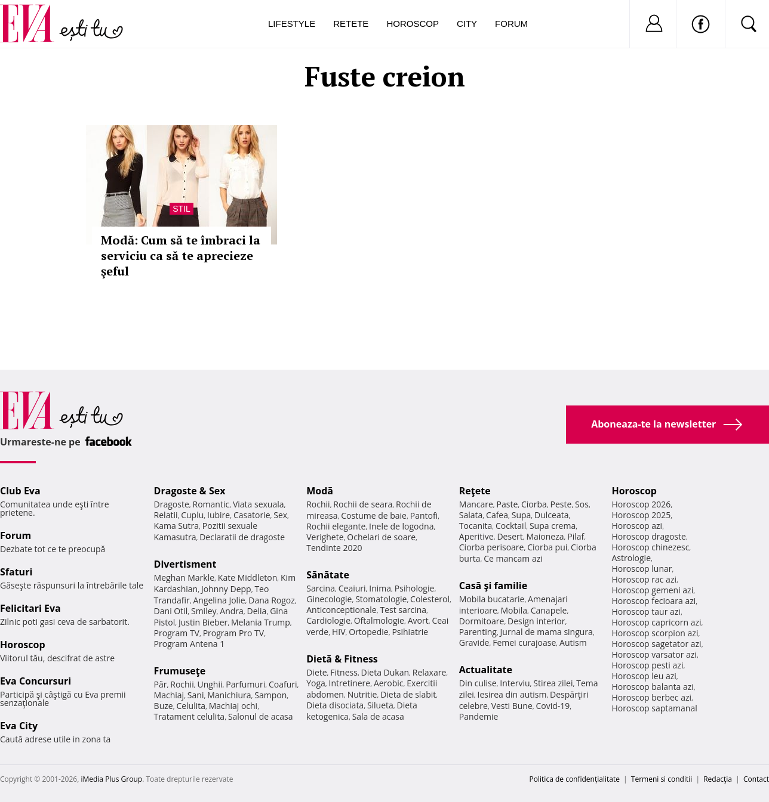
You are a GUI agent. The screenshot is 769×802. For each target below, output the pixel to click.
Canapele (549, 610)
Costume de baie (374, 515)
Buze (163, 705)
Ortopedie (368, 631)
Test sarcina (403, 609)
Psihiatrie (410, 631)
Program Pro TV (233, 633)
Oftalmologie (379, 620)
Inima (380, 588)
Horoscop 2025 (640, 515)
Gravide (474, 642)
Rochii (181, 684)
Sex (280, 515)
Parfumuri (245, 684)
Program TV (176, 633)
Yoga (315, 683)
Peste (561, 504)
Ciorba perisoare (491, 547)
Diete (316, 672)
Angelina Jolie (219, 600)
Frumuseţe (180, 670)
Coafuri (283, 684)
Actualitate (485, 669)
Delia (257, 611)
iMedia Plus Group (111, 779)
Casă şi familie (493, 585)
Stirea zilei (553, 683)
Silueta (380, 705)
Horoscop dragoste (648, 536)
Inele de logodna (401, 526)
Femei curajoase (524, 642)
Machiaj (169, 695)
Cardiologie (328, 620)
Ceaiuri (352, 588)
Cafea (497, 515)
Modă (319, 490)
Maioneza (545, 536)
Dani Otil (171, 611)
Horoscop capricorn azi (656, 622)
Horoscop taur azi (645, 611)
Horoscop (412, 23)
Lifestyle (291, 23)
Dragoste (171, 504)
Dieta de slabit (408, 694)
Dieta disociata (335, 705)
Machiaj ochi (233, 705)
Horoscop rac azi (643, 579)
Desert (509, 536)
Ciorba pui (547, 547)
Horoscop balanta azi (652, 686)
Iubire (218, 515)
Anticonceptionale (341, 609)
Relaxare (430, 672)
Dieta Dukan (385, 672)
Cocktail (511, 525)
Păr (160, 684)
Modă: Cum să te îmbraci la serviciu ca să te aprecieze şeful (180, 255)
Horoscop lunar (641, 568)
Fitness (344, 672)
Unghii (209, 684)
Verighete (324, 537)
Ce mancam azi (513, 558)
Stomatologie (381, 599)
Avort (418, 620)
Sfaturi (16, 571)
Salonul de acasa (260, 716)
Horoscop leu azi (643, 676)
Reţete (475, 490)
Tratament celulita (189, 716)
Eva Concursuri (35, 681)
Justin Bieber (203, 622)
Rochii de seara (362, 504)
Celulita (190, 705)
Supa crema (553, 525)
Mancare (476, 504)
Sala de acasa (378, 716)
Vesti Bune (512, 705)
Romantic (211, 504)
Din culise (478, 683)
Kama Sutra (176, 525)
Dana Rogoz (271, 600)
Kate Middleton (248, 577)
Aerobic (389, 683)
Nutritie (362, 694)
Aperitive (476, 536)
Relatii (166, 515)
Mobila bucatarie (492, 599)
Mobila (514, 610)
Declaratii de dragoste (242, 537)
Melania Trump (260, 622)
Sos (582, 504)
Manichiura (229, 695)
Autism (573, 642)
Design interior (536, 621)
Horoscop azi (636, 525)
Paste (507, 504)
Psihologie (415, 588)
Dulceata (551, 515)
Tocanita (476, 525)
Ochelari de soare (381, 537)
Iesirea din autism (512, 694)
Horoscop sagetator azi (656, 643)
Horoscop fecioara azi (653, 600)
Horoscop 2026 (640, 504)
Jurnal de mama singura (546, 631)
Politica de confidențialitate (575, 779)
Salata (471, 515)
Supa (521, 515)
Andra (232, 611)
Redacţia (717, 779)
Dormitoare (482, 621)
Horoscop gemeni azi (652, 590)
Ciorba (534, 504)
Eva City (19, 725)
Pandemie (479, 716)
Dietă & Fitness (342, 658)
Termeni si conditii (662, 779)
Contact (756, 779)
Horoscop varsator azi (653, 654)
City (467, 23)
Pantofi (424, 515)
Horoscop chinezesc (650, 547)
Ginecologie (329, 599)
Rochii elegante (335, 526)
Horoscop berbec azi (651, 697)
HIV (339, 631)
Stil (181, 208)
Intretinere (350, 683)
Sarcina (320, 588)
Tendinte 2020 (334, 547)
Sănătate (327, 574)
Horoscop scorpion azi (654, 633)
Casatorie (251, 515)
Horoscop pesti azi (647, 665)
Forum (511, 23)
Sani (195, 695)
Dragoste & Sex (190, 490)
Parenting (478, 631)
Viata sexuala (258, 504)
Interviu (515, 683)
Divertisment (185, 564)
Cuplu (192, 515)
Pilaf (575, 536)
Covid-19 (553, 705)
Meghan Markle (184, 577)
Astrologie (631, 557)
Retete (350, 23)
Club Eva (20, 490)
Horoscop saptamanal (654, 708)
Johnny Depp (226, 588)
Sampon (270, 695)
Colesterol (430, 599)
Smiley (204, 611)
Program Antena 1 (189, 643)
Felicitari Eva (30, 608)
